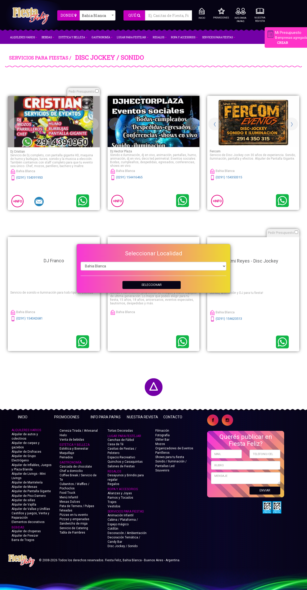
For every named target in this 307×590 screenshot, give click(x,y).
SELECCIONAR (151, 285)
